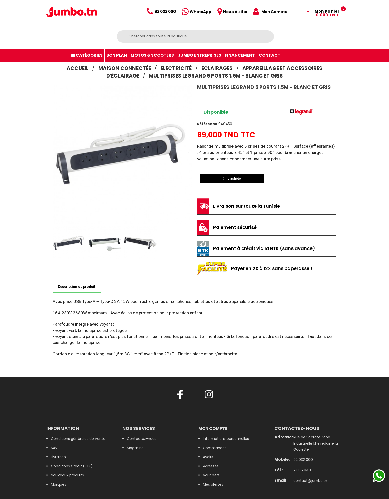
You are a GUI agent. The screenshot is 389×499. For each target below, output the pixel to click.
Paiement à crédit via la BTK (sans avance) (264, 248)
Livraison (58, 456)
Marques (58, 484)
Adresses (211, 466)
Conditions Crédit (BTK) (72, 466)
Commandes (214, 447)
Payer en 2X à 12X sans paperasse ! (271, 268)
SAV (54, 447)
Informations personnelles (226, 438)
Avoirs (208, 456)
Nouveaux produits (67, 475)
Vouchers (211, 475)
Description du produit (76, 287)
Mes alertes (213, 484)
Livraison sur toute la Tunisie (246, 206)
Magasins (135, 447)
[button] (56, 154)
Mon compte (212, 428)
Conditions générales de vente (78, 438)
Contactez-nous (142, 438)
